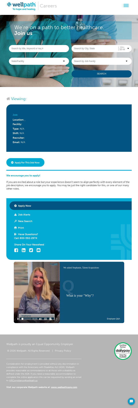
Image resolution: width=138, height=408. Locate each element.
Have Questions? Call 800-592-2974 (26, 236)
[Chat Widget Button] (131, 401)
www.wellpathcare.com (64, 387)
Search (101, 73)
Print (19, 227)
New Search (23, 221)
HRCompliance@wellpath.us (23, 380)
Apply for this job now (25, 162)
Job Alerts (22, 214)
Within (122, 47)
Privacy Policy (63, 350)
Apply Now (22, 205)
